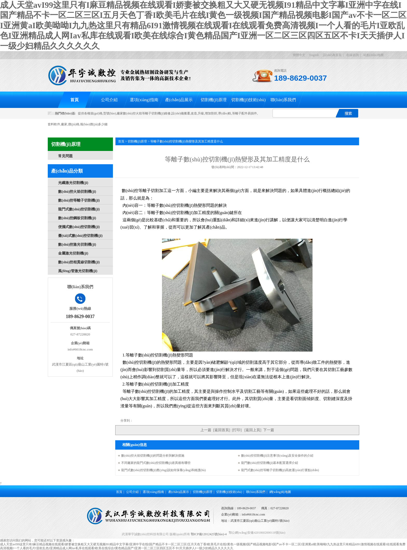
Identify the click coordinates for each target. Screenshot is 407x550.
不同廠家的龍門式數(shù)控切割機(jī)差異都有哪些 (156, 463)
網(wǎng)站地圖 (280, 492)
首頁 (74, 100)
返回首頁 (221, 430)
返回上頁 (253, 430)
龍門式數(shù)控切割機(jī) (79, 209)
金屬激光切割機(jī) (73, 253)
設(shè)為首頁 (332, 55)
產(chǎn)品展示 (179, 100)
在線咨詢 (352, 55)
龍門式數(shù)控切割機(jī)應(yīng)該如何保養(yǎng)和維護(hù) (163, 470)
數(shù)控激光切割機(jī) (77, 244)
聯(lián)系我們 (283, 100)
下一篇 (268, 430)
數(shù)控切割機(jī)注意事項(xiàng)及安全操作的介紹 (277, 455)
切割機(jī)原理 (214, 100)
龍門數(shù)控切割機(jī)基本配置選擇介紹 (269, 463)
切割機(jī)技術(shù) (248, 100)
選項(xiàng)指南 (144, 100)
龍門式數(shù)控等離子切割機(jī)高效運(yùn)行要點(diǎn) (280, 470)
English (314, 55)
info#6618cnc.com (253, 514)
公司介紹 (109, 100)
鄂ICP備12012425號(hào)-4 (209, 534)
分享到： (126, 420)
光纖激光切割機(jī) (73, 183)
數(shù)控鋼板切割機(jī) (77, 218)
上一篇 (205, 430)
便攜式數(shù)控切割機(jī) (79, 227)
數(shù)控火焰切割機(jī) (77, 192)
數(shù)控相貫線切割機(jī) (79, 262)
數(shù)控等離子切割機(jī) (79, 200)
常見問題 (65, 156)
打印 (236, 430)
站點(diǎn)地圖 (373, 55)
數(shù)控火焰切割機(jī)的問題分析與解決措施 (152, 455)
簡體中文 (299, 55)
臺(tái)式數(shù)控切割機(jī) (80, 236)
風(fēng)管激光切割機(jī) (77, 271)
